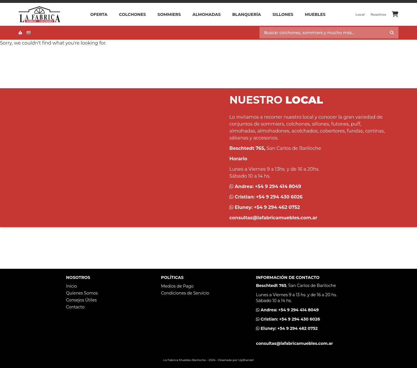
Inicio (71, 286)
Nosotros (378, 14)
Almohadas (206, 14)
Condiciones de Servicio (185, 293)
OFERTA (98, 14)
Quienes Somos (82, 293)
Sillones (282, 14)
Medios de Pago (177, 286)
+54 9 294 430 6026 (279, 197)
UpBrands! (246, 360)
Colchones (132, 14)
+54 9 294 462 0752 (277, 207)
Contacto (75, 307)
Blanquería (246, 14)
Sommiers (169, 14)
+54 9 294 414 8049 (278, 186)
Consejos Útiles (81, 300)
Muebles (315, 14)
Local (360, 14)
